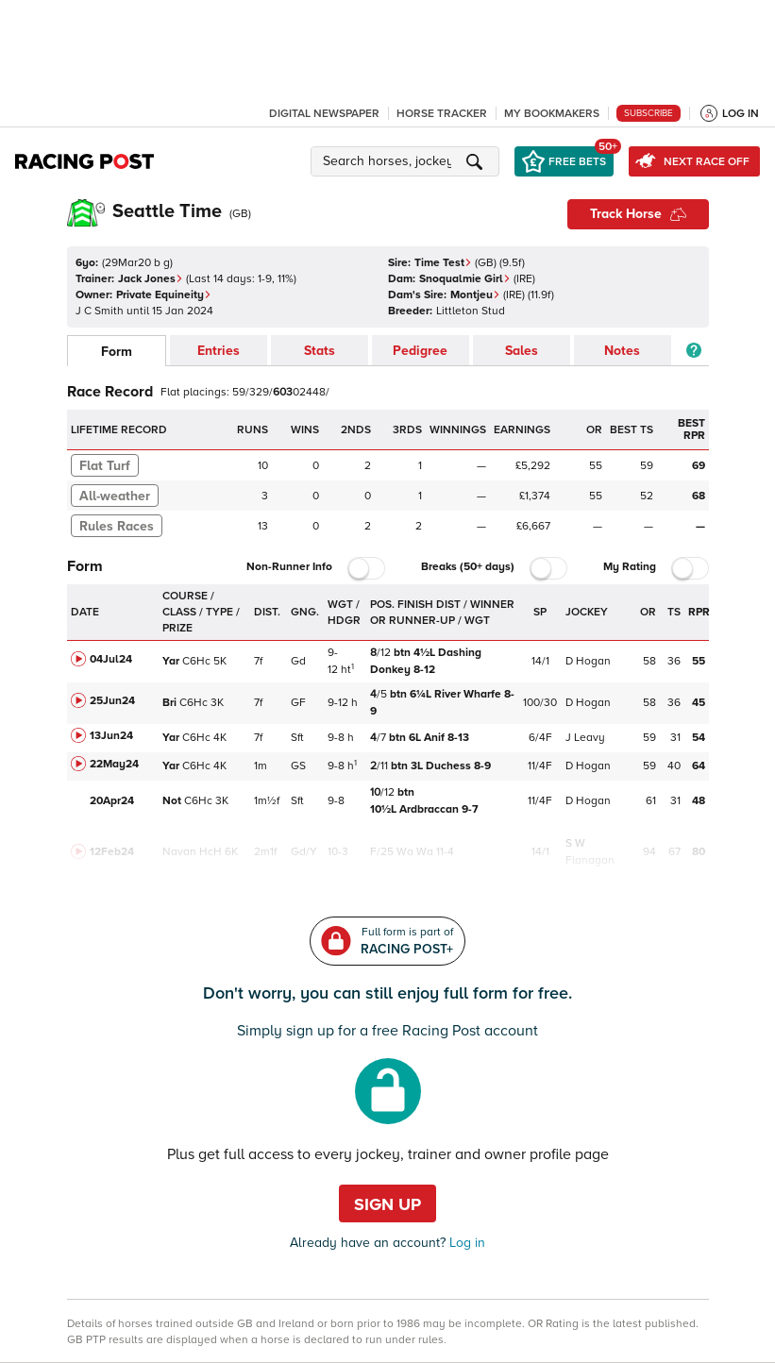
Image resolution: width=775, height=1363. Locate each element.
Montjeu (475, 295)
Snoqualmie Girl (465, 279)
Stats (319, 351)
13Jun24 (111, 736)
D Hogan (588, 661)
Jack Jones (150, 279)
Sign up (387, 1204)
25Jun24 (112, 701)
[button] (407, 161)
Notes (622, 351)
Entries (218, 351)
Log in (465, 1243)
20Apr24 (112, 801)
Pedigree (420, 351)
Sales (521, 351)
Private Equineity (163, 295)
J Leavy (585, 738)
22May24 (114, 764)
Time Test (443, 263)
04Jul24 (111, 659)
